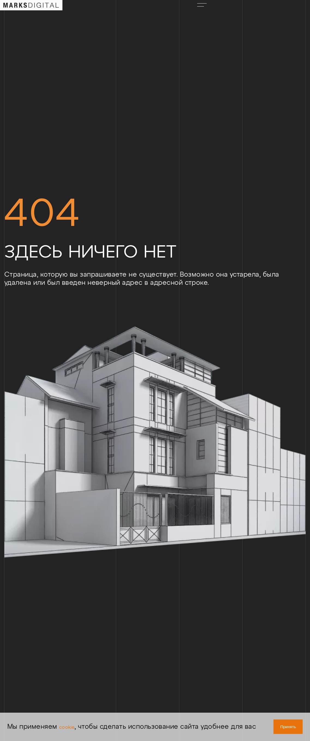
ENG (240, 10)
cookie (71, 719)
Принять (280, 723)
